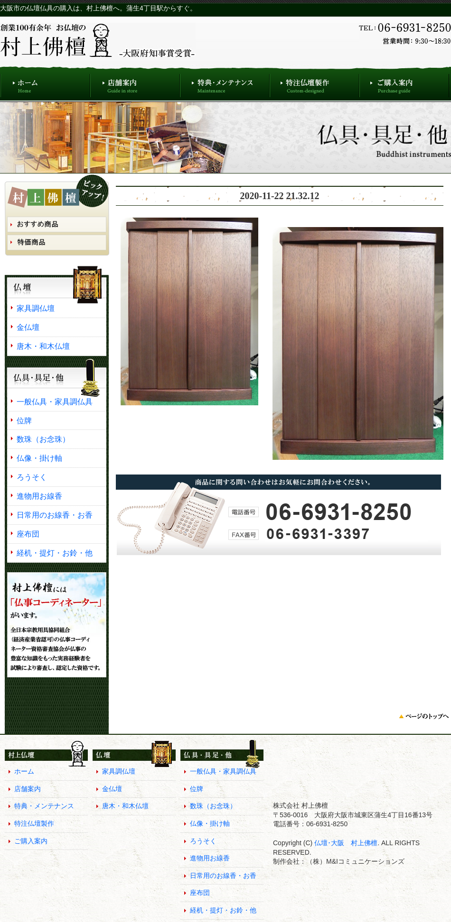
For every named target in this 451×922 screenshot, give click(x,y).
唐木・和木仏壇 (43, 346)
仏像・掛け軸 (39, 458)
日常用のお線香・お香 (55, 515)
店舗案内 (135, 83)
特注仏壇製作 (314, 83)
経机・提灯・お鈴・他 (55, 552)
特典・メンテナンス (225, 83)
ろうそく (32, 477)
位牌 (24, 420)
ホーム (45, 83)
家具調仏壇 (36, 308)
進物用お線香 (39, 496)
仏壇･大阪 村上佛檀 (344, 843)
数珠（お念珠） (43, 439)
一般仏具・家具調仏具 (55, 401)
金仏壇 (28, 327)
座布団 (28, 533)
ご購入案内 (404, 83)
